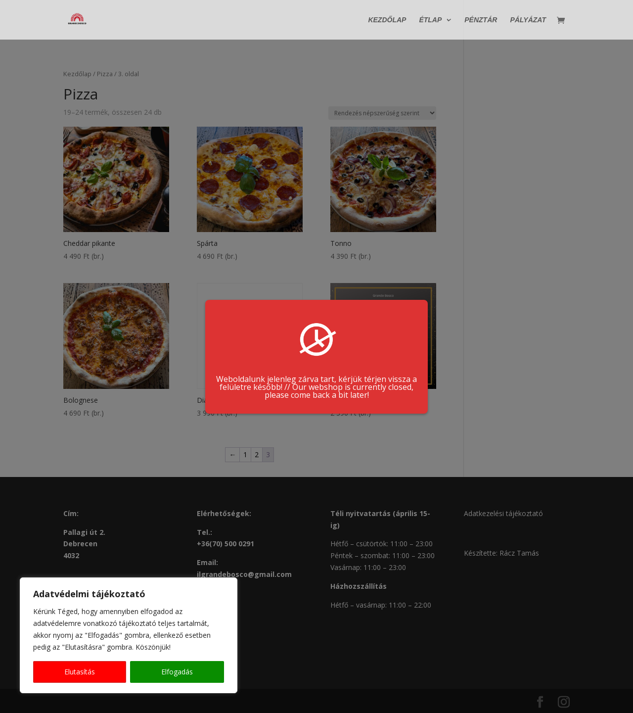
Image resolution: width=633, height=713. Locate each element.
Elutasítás (79, 671)
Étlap (430, 20)
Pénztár (480, 20)
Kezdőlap (387, 20)
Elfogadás (177, 671)
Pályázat (528, 20)
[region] (128, 635)
